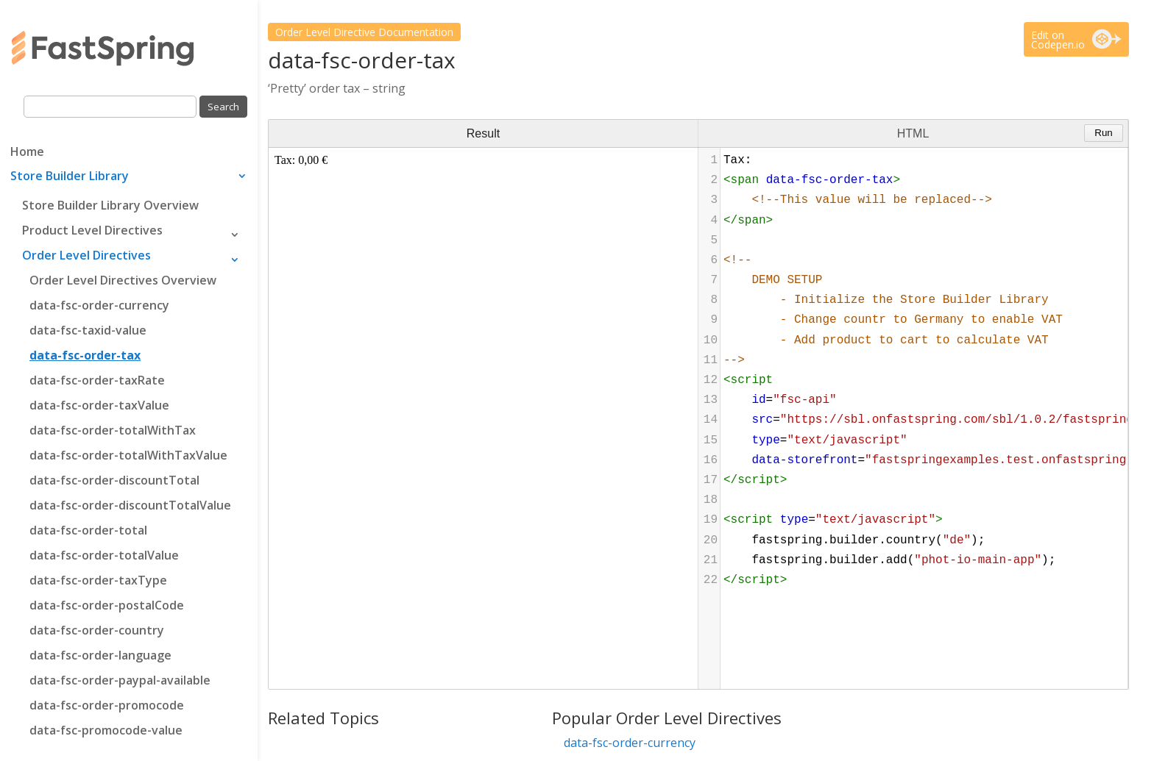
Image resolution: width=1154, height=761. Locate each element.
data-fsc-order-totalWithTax (112, 430)
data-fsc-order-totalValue (104, 555)
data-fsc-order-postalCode (106, 605)
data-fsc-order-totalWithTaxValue (128, 455)
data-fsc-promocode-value (106, 730)
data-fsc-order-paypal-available (119, 680)
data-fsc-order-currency (99, 305)
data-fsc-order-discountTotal (114, 480)
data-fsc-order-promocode (106, 705)
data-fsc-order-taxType (98, 580)
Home (27, 153)
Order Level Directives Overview (122, 280)
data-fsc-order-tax (85, 355)
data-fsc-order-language (100, 655)
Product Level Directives (92, 230)
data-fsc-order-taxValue (99, 405)
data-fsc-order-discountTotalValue (130, 505)
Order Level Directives (86, 255)
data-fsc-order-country (96, 630)
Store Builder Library (69, 177)
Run (1103, 132)
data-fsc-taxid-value (87, 330)
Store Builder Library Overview (110, 205)
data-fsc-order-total (88, 530)
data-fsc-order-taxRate (97, 380)
